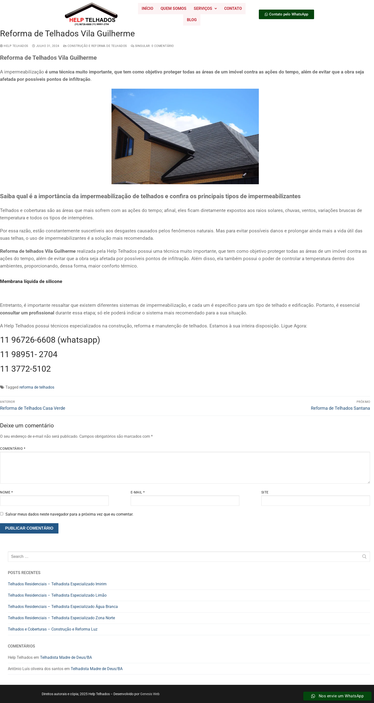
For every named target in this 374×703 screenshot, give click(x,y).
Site (265, 492)
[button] (205, 8)
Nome (6, 492)
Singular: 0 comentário (152, 46)
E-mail (138, 492)
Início (147, 8)
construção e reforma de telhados (95, 46)
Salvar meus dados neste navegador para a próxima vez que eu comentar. (69, 514)
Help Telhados (14, 46)
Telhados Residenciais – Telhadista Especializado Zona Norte (61, 618)
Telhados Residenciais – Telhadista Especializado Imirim (57, 584)
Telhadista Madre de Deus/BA (66, 657)
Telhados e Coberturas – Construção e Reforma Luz (52, 629)
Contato (233, 8)
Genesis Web (150, 694)
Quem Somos (173, 8)
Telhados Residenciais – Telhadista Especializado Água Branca (63, 606)
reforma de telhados (36, 387)
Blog (192, 19)
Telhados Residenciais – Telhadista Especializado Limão (57, 595)
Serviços (205, 8)
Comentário (12, 448)
